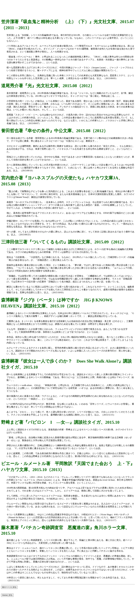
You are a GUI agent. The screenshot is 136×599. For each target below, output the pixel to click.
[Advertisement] (68, 7)
